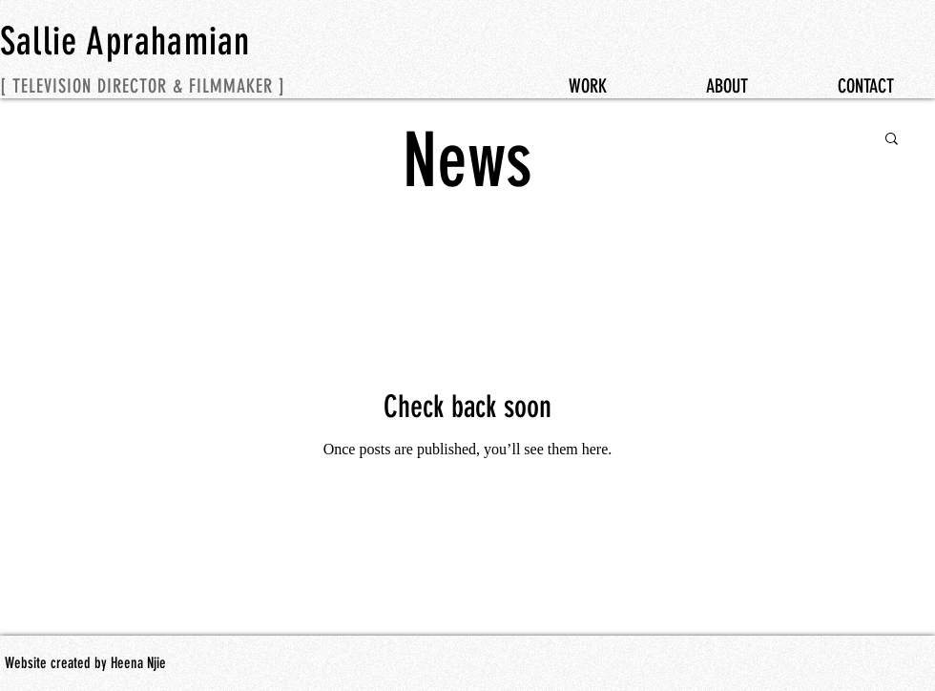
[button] (892, 140)
